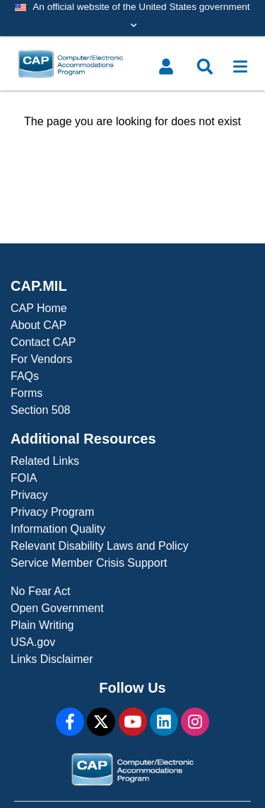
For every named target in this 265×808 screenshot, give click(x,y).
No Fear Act (40, 591)
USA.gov (33, 642)
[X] (101, 722)
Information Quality (58, 529)
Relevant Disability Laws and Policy (100, 546)
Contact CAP (43, 342)
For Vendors (41, 359)
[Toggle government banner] (132, 18)
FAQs (25, 376)
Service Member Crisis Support (89, 563)
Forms (26, 393)
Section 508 (41, 410)
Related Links (45, 461)
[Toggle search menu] (205, 66)
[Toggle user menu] (166, 66)
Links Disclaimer (52, 659)
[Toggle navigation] (240, 66)
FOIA (24, 478)
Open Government (57, 608)
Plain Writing (42, 625)
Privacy (29, 495)
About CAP (38, 325)
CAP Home (39, 308)
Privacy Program (52, 512)
